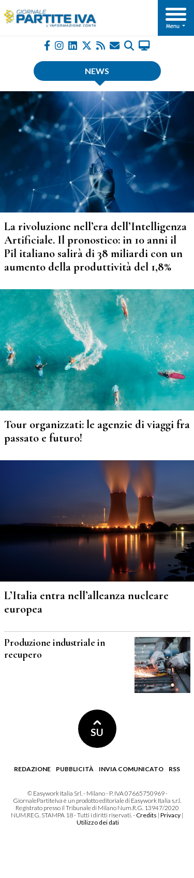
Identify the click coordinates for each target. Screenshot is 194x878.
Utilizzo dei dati (98, 822)
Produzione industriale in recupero (54, 648)
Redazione (32, 769)
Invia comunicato (131, 769)
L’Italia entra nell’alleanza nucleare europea (86, 602)
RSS (174, 769)
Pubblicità (75, 769)
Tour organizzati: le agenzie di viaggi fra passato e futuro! (97, 431)
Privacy (170, 815)
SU (97, 729)
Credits (146, 815)
